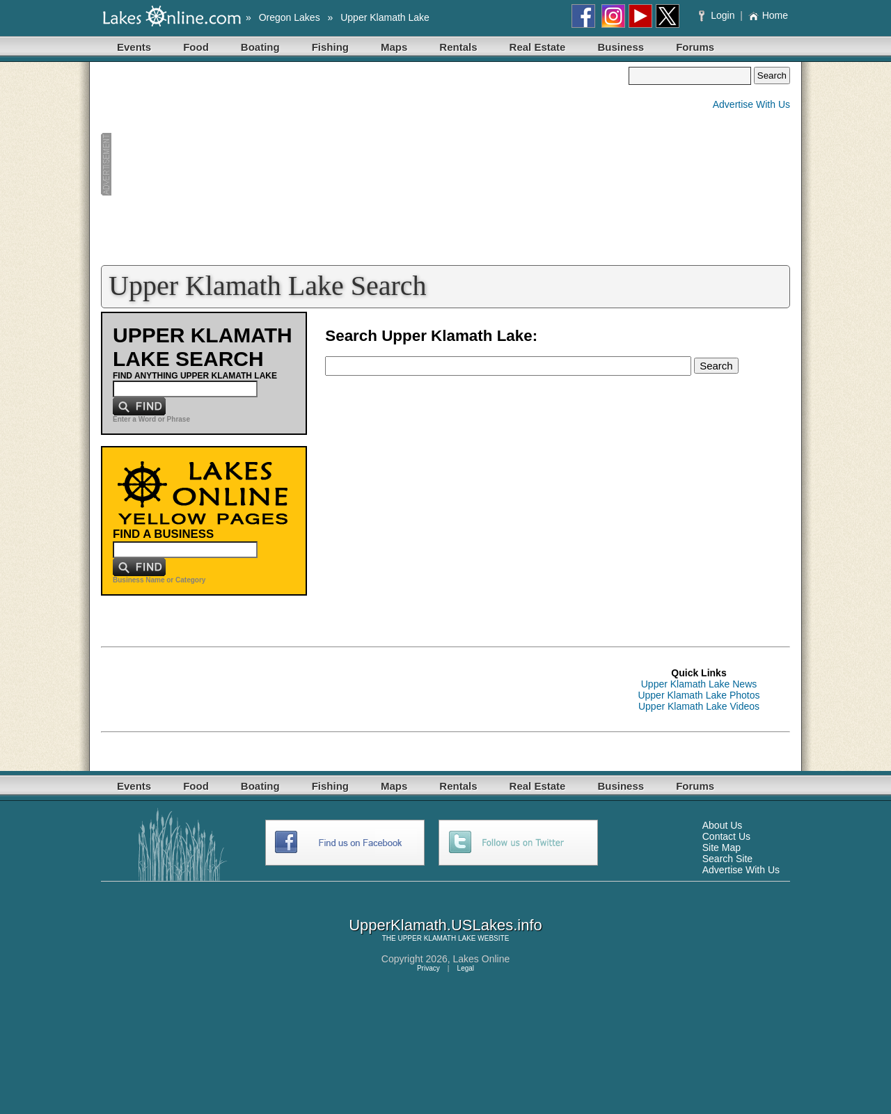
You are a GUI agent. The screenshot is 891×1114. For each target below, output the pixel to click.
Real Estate (538, 47)
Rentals (458, 47)
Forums (695, 47)
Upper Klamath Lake (384, 17)
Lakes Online (481, 958)
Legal (465, 968)
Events (134, 47)
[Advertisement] (364, 164)
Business (620, 47)
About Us (722, 825)
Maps (394, 47)
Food (196, 47)
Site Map (721, 847)
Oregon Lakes (289, 17)
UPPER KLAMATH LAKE (436, 938)
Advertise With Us (751, 104)
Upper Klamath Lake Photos (698, 695)
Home (768, 15)
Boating (260, 47)
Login (718, 15)
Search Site (727, 858)
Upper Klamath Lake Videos (698, 706)
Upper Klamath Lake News (699, 684)
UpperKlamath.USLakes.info (445, 925)
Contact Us (726, 836)
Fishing (330, 47)
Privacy (428, 968)
